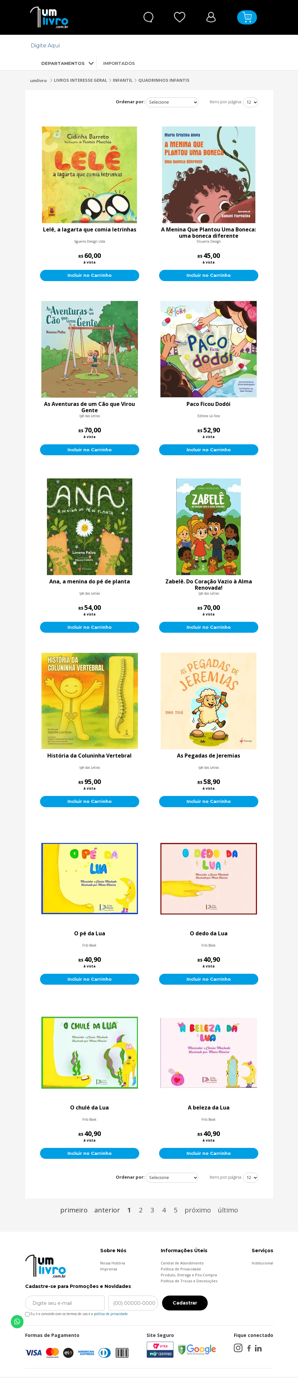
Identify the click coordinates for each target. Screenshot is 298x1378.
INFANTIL (123, 80)
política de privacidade (111, 1315)
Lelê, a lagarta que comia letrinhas (89, 229)
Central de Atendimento (182, 1264)
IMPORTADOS (119, 63)
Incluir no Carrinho (89, 275)
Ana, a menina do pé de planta (89, 582)
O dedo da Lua (209, 934)
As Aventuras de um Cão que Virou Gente (89, 407)
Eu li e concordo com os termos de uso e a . (77, 1314)
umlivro (38, 80)
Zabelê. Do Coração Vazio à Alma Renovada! (208, 585)
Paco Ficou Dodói (209, 404)
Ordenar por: (130, 102)
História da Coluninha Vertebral (89, 756)
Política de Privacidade (181, 1270)
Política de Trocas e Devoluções (189, 1282)
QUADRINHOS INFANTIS (164, 80)
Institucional (262, 1264)
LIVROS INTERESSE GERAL (80, 80)
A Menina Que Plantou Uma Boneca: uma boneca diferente (208, 232)
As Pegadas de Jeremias (208, 756)
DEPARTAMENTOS (57, 63)
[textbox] (145, 45)
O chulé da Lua (89, 1109)
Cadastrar (185, 1304)
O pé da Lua (89, 934)
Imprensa (108, 1270)
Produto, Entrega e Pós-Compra (189, 1276)
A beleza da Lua (209, 1109)
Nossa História (112, 1264)
